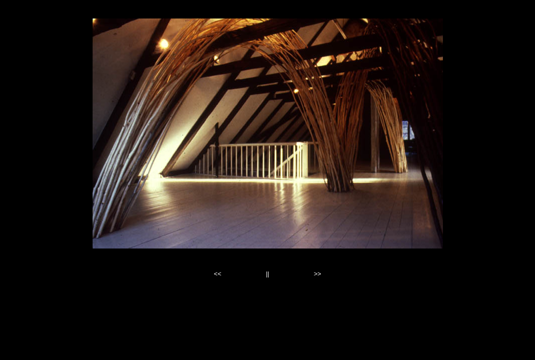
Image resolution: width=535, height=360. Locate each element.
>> (317, 274)
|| (267, 274)
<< (217, 274)
